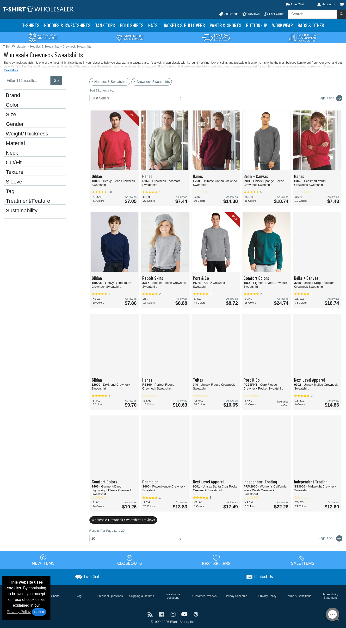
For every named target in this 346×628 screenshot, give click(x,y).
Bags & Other (311, 25)
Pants (225, 25)
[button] (290, 3)
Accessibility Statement (330, 596)
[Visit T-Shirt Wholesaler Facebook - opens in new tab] (162, 614)
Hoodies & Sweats (67, 25)
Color (12, 105)
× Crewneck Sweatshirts (152, 82)
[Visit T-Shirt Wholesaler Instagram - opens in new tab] (173, 614)
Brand (13, 95)
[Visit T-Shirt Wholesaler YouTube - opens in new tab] (185, 614)
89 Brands (228, 14)
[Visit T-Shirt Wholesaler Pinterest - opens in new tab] (196, 614)
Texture (14, 172)
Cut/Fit (14, 162)
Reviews (251, 14)
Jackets (183, 25)
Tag (10, 191)
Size (11, 114)
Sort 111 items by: (101, 90)
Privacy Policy (19, 612)
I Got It (39, 612)
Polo (131, 25)
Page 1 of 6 (330, 538)
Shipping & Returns (141, 596)
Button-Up (256, 25)
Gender (15, 124)
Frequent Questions (110, 596)
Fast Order (273, 14)
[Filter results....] (27, 80)
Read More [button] (11, 70)
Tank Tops (105, 25)
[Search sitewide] (312, 14)
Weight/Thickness (27, 133)
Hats (153, 25)
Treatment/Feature (28, 201)
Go (56, 81)
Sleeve (14, 181)
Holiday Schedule (236, 596)
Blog (78, 596)
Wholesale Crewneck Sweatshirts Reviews (123, 520)
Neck (12, 153)
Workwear (282, 25)
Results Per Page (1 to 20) (107, 530)
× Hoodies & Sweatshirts (110, 82)
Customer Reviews (204, 596)
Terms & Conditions (298, 596)
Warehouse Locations (173, 596)
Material (15, 143)
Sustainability (21, 210)
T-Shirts (30, 25)
